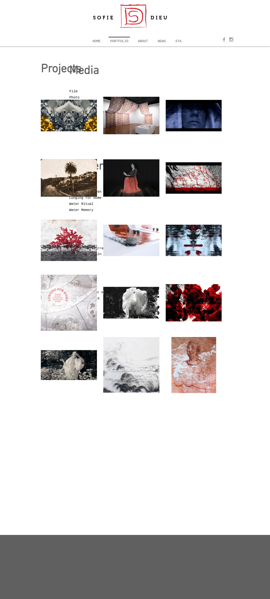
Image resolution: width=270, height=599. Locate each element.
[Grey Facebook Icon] (224, 39)
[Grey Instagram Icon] (231, 39)
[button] (143, 39)
